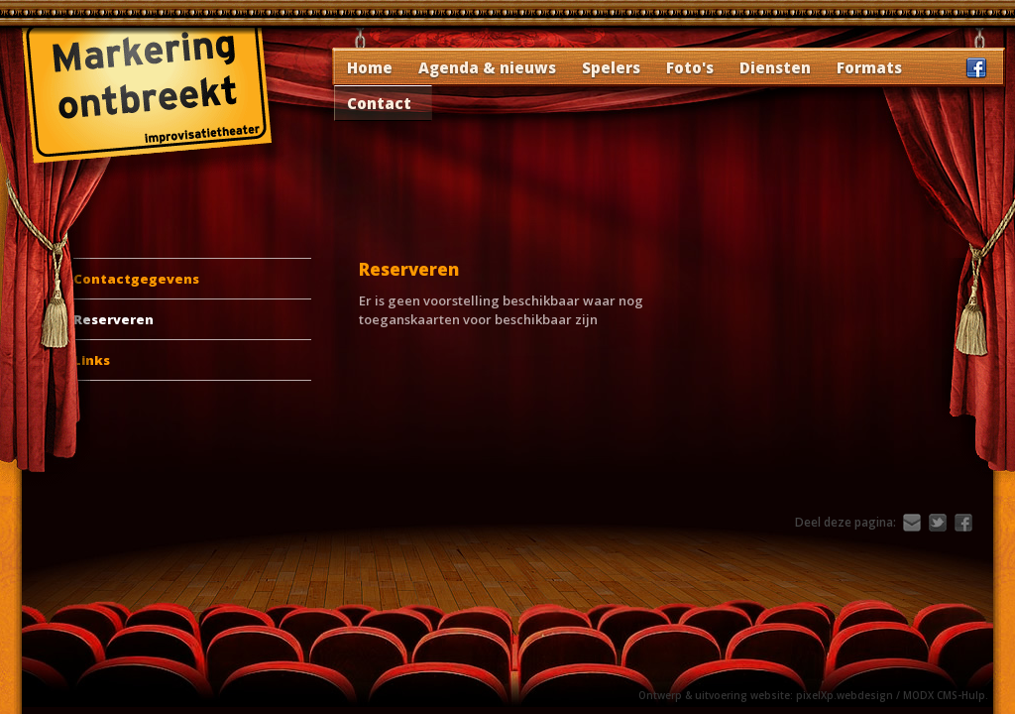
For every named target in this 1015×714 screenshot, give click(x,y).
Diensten (775, 67)
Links (91, 360)
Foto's (690, 67)
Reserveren (113, 319)
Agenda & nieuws (487, 67)
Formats (869, 67)
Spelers (611, 67)
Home (370, 67)
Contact (379, 103)
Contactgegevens (136, 279)
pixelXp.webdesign (844, 695)
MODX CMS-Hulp (944, 695)
